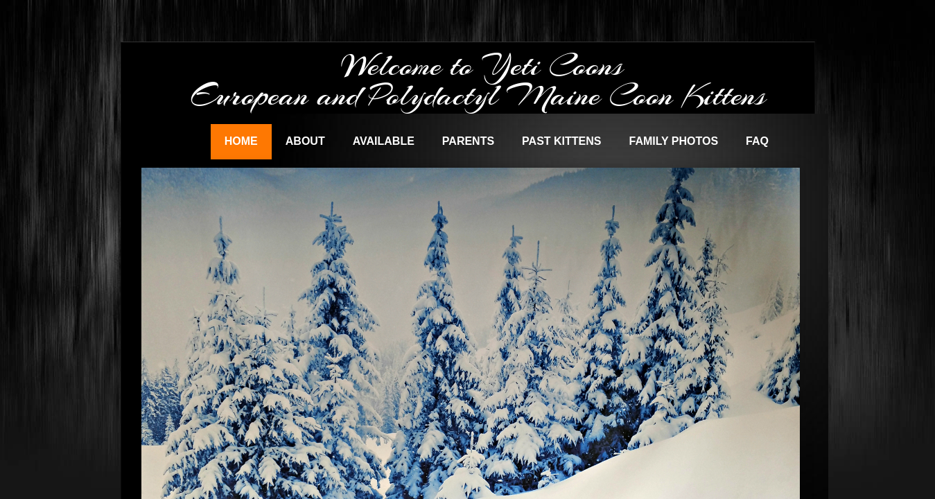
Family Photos (673, 141)
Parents (468, 141)
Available (383, 141)
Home (241, 141)
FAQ (757, 141)
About (305, 141)
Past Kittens (561, 141)
